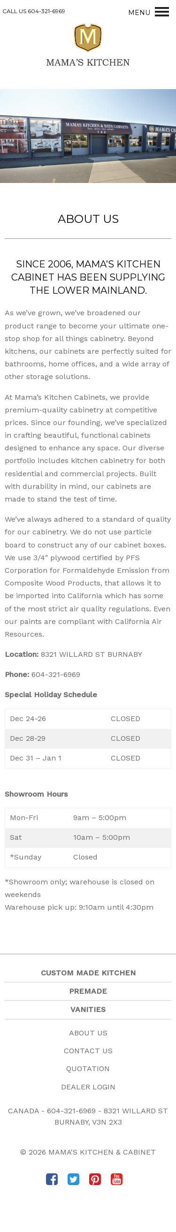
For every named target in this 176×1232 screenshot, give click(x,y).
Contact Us (88, 1050)
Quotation (88, 1068)
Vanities (88, 1009)
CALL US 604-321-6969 (33, 11)
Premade (88, 991)
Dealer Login (88, 1086)
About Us (88, 1032)
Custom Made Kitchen (88, 972)
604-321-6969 (71, 1110)
